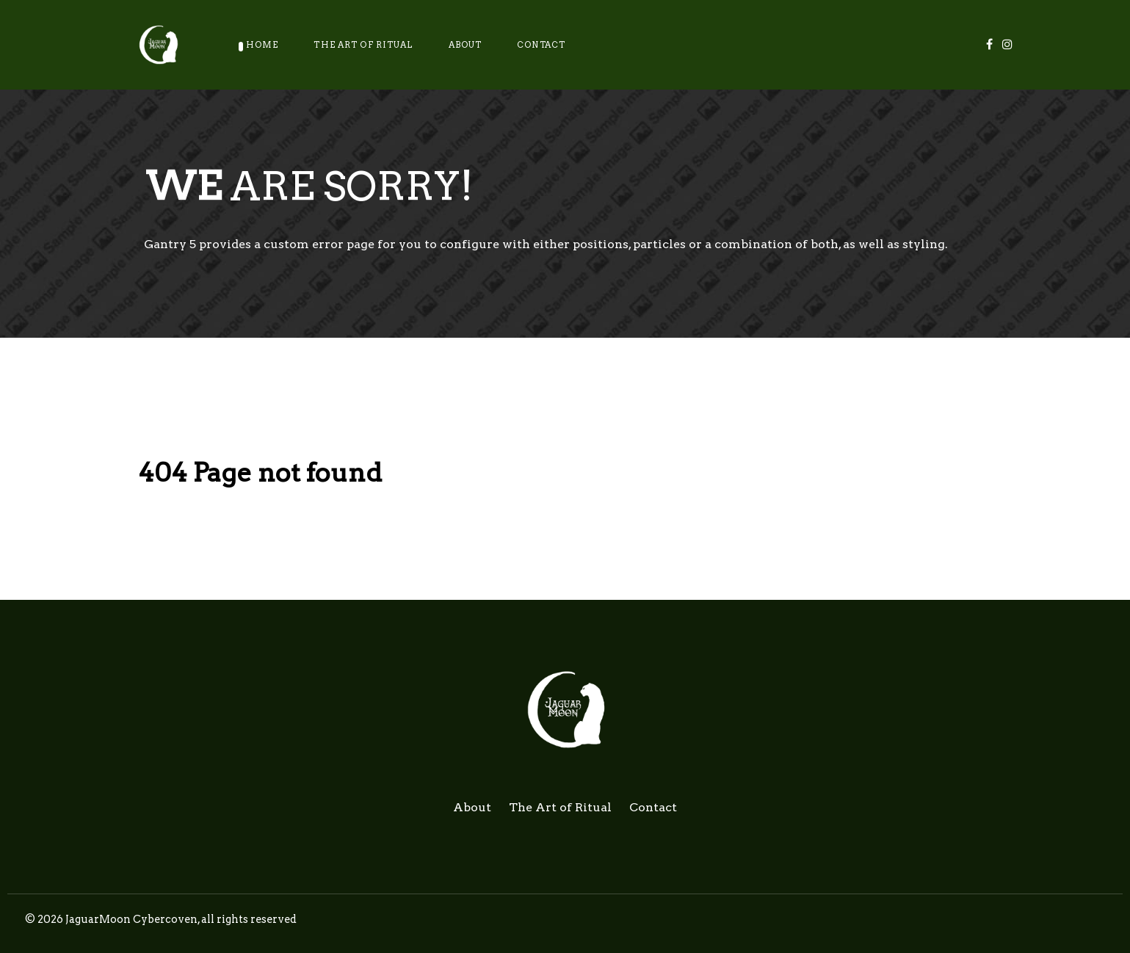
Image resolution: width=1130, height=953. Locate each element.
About (472, 807)
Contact (653, 807)
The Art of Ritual (560, 807)
